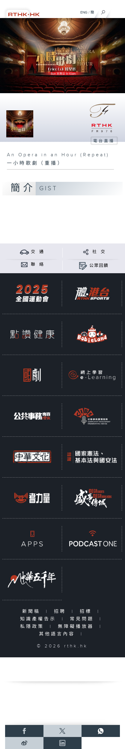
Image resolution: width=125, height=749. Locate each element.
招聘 (61, 611)
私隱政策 (33, 626)
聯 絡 (37, 264)
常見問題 (83, 619)
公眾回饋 (99, 265)
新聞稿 (32, 611)
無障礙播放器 (77, 626)
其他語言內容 (58, 634)
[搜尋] (103, 10)
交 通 (37, 251)
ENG (84, 12)
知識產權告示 (39, 619)
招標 (87, 611)
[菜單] (116, 10)
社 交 (99, 251)
